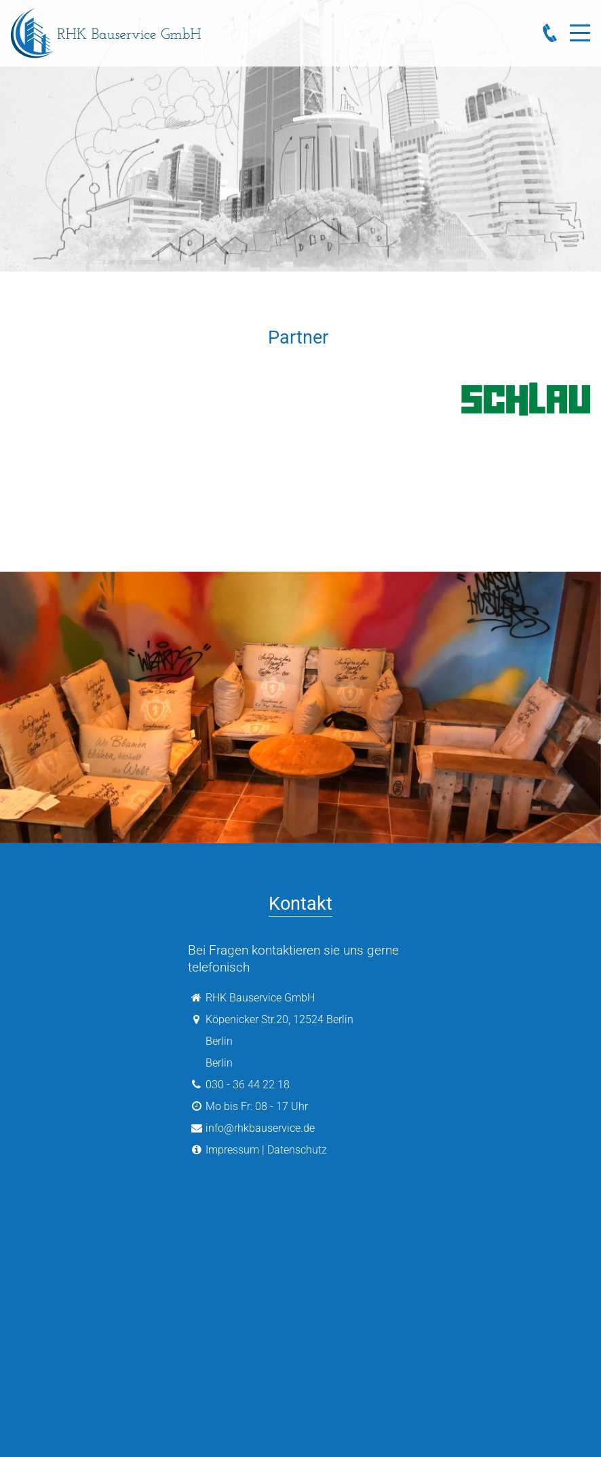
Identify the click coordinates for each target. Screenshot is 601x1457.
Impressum (232, 1149)
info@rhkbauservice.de (260, 1128)
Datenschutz (297, 1149)
